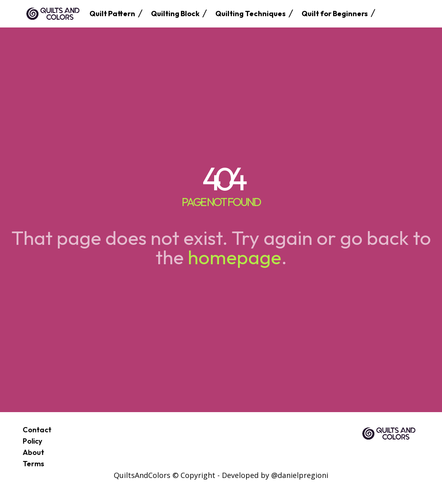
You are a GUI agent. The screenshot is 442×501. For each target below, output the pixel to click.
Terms (33, 463)
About (33, 452)
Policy (32, 441)
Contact (37, 429)
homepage (234, 257)
